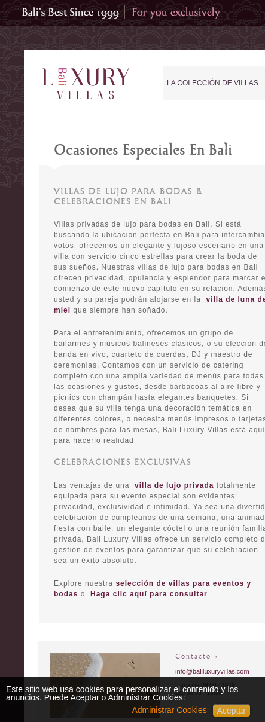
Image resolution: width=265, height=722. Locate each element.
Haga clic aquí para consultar (149, 594)
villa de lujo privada (174, 485)
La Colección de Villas (212, 83)
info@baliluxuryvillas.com (212, 671)
